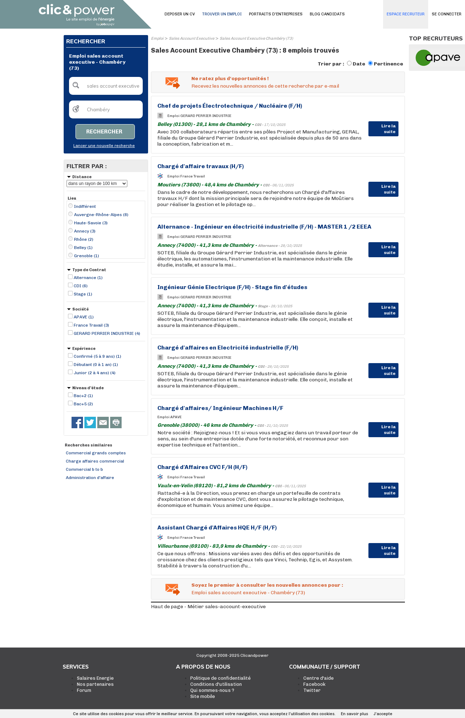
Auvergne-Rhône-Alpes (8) (101, 214)
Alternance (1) (88, 277)
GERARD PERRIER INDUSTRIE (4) (107, 333)
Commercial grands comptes (96, 452)
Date (359, 64)
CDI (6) (81, 285)
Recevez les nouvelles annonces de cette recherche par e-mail (265, 86)
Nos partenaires (95, 684)
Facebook (314, 684)
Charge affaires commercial (95, 461)
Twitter (311, 690)
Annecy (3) (85, 231)
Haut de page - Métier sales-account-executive (208, 607)
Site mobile (202, 696)
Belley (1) (83, 247)
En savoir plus (354, 714)
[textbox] (106, 86)
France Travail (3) (91, 325)
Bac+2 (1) (83, 395)
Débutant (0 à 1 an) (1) (96, 364)
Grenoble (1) (86, 255)
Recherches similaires (88, 445)
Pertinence (388, 64)
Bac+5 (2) (83, 403)
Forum (84, 690)
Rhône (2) (83, 239)
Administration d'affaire (90, 477)
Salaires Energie (95, 678)
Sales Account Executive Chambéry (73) (256, 38)
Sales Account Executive (191, 38)
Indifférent (85, 206)
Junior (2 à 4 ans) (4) (95, 372)
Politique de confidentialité (220, 678)
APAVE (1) (84, 316)
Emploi (157, 38)
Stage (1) (83, 294)
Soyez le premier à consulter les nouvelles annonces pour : (267, 585)
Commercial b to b (84, 469)
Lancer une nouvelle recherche (104, 145)
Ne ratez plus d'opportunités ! (230, 78)
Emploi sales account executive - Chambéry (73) (248, 593)
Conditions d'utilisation (216, 684)
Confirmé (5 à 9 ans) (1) (97, 356)
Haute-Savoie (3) (91, 222)
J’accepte (382, 714)
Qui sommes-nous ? (212, 690)
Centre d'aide (318, 678)
